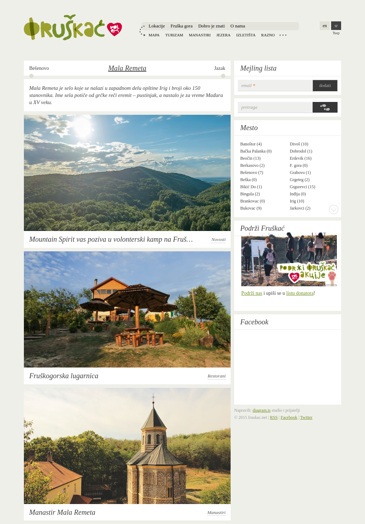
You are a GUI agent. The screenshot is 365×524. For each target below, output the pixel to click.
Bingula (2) (250, 193)
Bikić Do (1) (251, 186)
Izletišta (246, 35)
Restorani (216, 376)
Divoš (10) (299, 144)
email (248, 85)
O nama (238, 26)
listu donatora (300, 293)
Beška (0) (248, 179)
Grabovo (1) (300, 172)
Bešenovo (39, 68)
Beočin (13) (250, 158)
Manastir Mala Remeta (62, 512)
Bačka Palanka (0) (256, 151)
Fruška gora (181, 26)
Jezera (223, 35)
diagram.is (262, 410)
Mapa (154, 35)
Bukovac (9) (251, 208)
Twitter (306, 417)
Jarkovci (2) (300, 208)
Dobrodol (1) (301, 151)
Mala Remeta (127, 68)
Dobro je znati (211, 26)
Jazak (219, 68)
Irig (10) (297, 201)
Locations (283, 35)
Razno (268, 35)
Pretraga (249, 107)
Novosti (218, 239)
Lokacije (157, 26)
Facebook (254, 322)
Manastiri (200, 35)
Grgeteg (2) (299, 179)
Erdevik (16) (301, 158)
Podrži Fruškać (262, 228)
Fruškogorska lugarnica (63, 376)
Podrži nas (251, 293)
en (325, 25)
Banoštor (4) (251, 144)
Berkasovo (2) (252, 165)
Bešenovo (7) (251, 172)
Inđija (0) (298, 193)
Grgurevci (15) (302, 186)
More (333, 209)
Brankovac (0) (252, 201)
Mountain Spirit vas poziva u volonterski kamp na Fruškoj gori (119, 239)
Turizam (174, 35)
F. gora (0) (299, 165)
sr (336, 25)
